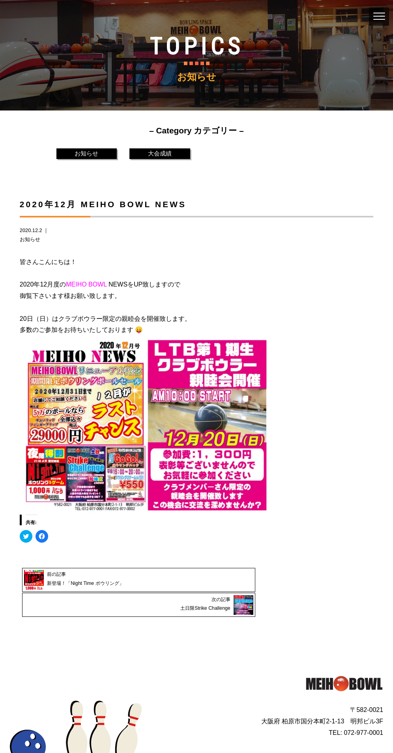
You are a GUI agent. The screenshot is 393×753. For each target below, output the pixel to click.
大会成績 (159, 153)
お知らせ (86, 153)
